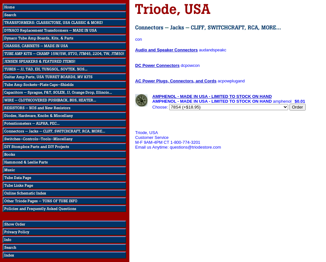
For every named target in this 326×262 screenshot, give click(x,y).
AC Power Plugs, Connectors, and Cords (175, 81)
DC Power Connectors (157, 65)
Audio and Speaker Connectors (166, 49)
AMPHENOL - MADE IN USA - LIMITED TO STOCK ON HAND (212, 96)
